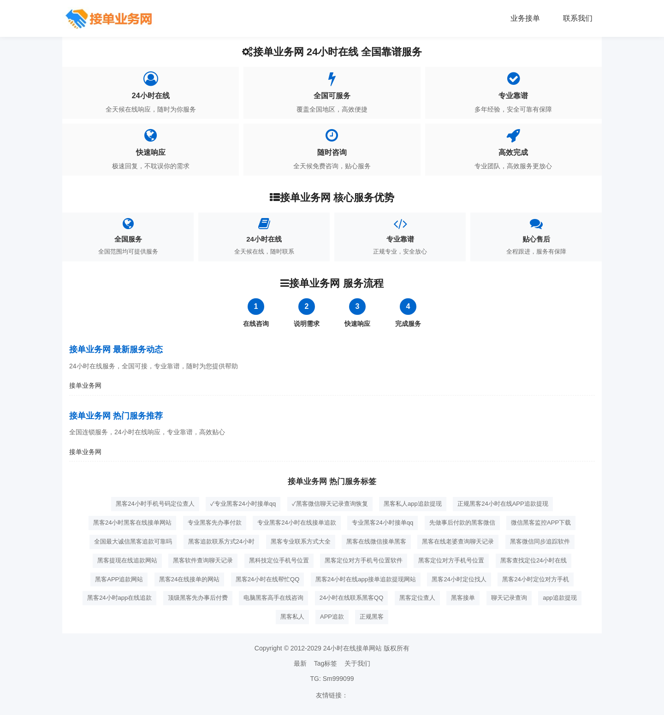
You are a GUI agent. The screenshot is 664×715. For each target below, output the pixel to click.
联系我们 (578, 18)
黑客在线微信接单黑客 (376, 541)
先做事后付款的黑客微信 (462, 522)
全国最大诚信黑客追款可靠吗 (133, 541)
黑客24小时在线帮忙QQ (268, 579)
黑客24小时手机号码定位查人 (155, 503)
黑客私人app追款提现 (413, 503)
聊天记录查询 (509, 597)
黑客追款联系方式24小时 (221, 541)
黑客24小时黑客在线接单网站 (132, 522)
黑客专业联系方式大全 (301, 541)
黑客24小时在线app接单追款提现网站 (365, 579)
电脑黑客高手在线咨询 (273, 597)
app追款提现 (560, 597)
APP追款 (332, 616)
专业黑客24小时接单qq (382, 522)
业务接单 (525, 18)
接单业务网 (85, 385)
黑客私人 (292, 616)
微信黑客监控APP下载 (541, 522)
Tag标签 (326, 663)
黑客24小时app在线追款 (119, 597)
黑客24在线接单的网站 (189, 579)
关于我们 (357, 663)
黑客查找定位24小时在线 (533, 560)
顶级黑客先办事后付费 (198, 597)
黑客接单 (463, 597)
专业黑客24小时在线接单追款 (296, 522)
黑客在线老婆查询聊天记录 (458, 541)
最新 (300, 663)
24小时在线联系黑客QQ (352, 597)
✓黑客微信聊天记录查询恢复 (330, 503)
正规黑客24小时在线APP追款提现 (502, 503)
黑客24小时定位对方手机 (535, 579)
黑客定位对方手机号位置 (451, 560)
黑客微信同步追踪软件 (540, 541)
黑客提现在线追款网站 (127, 560)
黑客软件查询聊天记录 (203, 560)
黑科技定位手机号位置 (279, 560)
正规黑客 (372, 616)
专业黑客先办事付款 (215, 522)
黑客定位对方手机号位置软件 (364, 560)
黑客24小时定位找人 (459, 579)
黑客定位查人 (417, 597)
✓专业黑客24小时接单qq (243, 503)
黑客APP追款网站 (119, 579)
